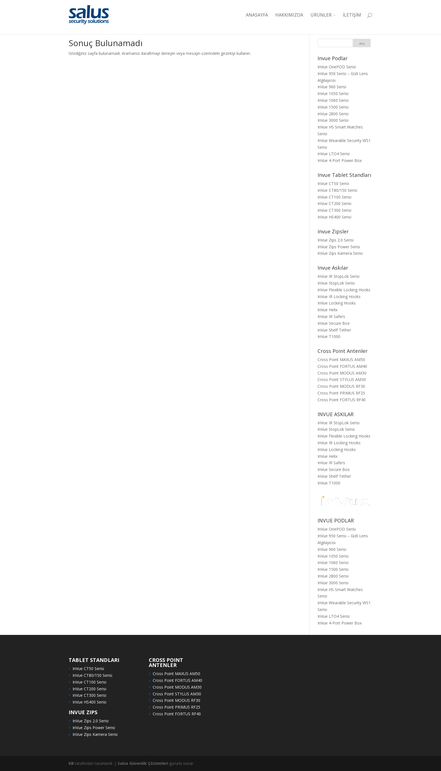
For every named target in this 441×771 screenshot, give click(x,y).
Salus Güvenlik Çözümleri (143, 763)
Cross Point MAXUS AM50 (341, 359)
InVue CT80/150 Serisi (337, 190)
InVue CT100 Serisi (334, 197)
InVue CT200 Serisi (334, 203)
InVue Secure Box (334, 323)
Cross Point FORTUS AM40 (342, 366)
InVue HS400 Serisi (334, 217)
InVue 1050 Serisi (333, 93)
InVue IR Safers (331, 316)
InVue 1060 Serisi (333, 100)
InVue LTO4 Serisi (334, 153)
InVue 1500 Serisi (333, 107)
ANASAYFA (257, 15)
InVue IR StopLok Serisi (338, 276)
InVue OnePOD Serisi (337, 66)
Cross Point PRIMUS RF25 (341, 393)
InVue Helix (328, 309)
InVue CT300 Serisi (334, 210)
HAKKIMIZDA (289, 15)
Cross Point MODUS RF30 (341, 386)
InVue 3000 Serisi (333, 120)
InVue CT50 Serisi (333, 183)
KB (71, 763)
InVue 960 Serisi (332, 86)
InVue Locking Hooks (337, 303)
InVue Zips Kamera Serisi (340, 253)
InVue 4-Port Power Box (340, 160)
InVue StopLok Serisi (336, 283)
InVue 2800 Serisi (333, 113)
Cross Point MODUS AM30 (342, 373)
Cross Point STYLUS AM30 (342, 379)
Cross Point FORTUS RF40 (342, 399)
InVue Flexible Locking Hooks (344, 289)
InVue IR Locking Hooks (339, 296)
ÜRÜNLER (321, 15)
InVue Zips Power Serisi (339, 246)
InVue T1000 (329, 336)
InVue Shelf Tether (334, 330)
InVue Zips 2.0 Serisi (336, 240)
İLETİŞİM (352, 15)
